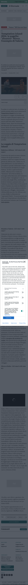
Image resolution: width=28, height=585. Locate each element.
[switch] (22, 292)
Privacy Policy (22, 323)
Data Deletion (5, 323)
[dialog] (14, 292)
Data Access (14, 323)
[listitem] (14, 289)
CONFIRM (8, 317)
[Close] (25, 262)
